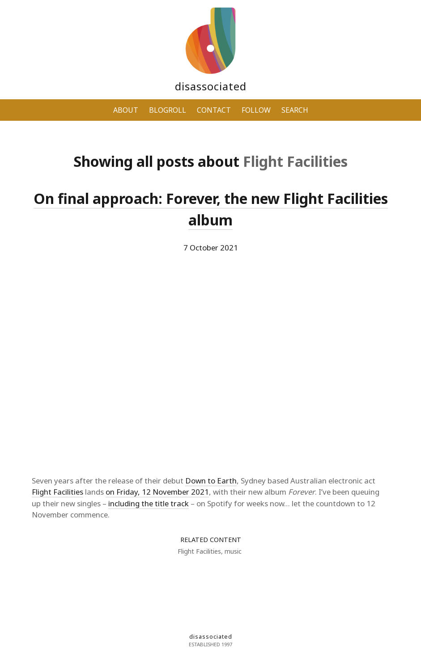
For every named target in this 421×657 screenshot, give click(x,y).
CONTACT (214, 110)
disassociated (211, 86)
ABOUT (125, 110)
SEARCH (294, 110)
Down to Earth (211, 480)
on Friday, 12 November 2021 (157, 492)
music (233, 551)
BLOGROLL (167, 110)
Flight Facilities (57, 492)
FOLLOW (256, 110)
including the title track (148, 503)
